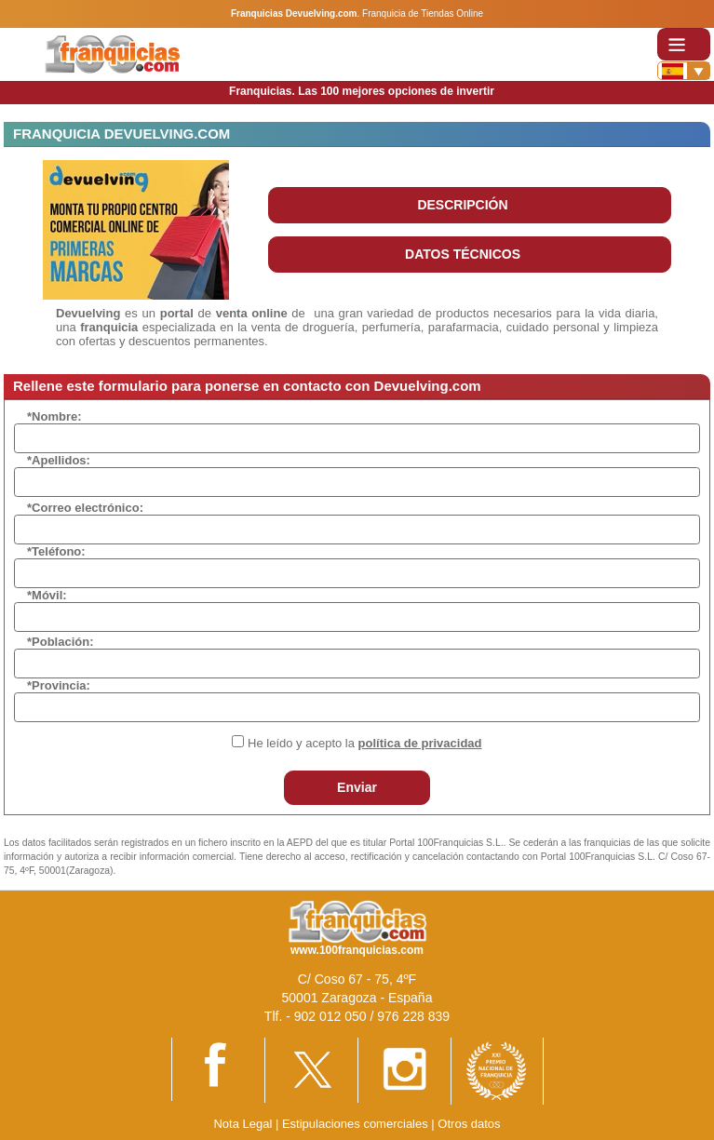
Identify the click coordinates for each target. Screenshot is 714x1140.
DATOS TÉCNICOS (462, 254)
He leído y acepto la (364, 743)
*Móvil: (47, 595)
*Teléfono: (56, 551)
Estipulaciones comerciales (356, 1124)
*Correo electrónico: (85, 508)
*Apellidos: (58, 460)
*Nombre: (54, 416)
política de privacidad (420, 743)
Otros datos (469, 1124)
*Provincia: (58, 685)
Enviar (357, 787)
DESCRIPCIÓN (462, 204)
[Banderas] (683, 70)
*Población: (60, 642)
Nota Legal (242, 1124)
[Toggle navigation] (683, 44)
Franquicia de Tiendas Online (422, 13)
